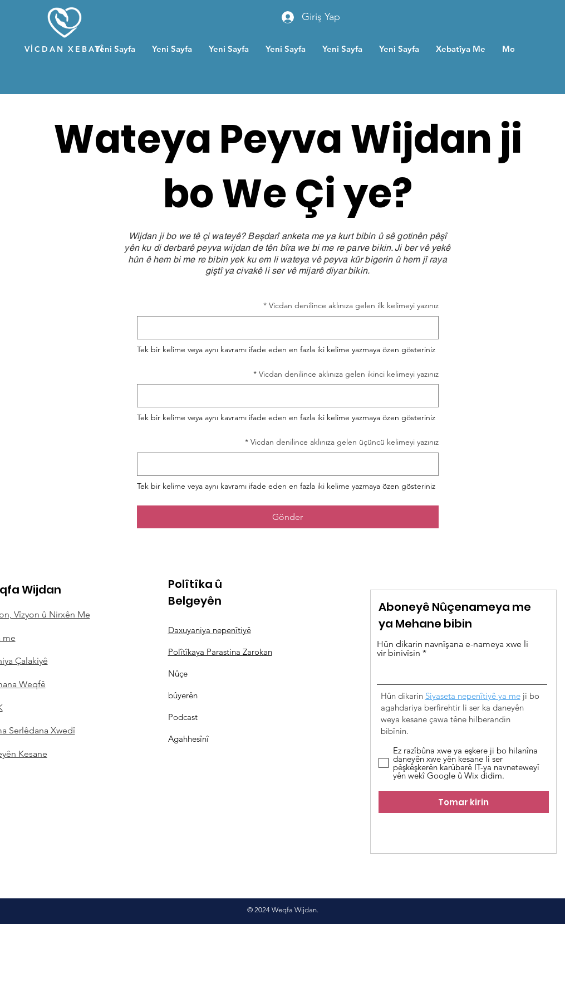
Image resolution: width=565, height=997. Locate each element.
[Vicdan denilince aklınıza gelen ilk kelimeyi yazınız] (291, 328)
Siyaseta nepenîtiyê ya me (472, 695)
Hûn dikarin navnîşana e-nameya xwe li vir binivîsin (452, 649)
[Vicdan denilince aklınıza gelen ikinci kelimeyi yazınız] (291, 396)
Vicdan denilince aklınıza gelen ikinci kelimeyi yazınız (346, 374)
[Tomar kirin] (464, 802)
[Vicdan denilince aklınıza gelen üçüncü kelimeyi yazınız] (291, 464)
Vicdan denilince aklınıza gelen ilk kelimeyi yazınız (351, 306)
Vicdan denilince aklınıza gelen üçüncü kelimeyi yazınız (342, 442)
